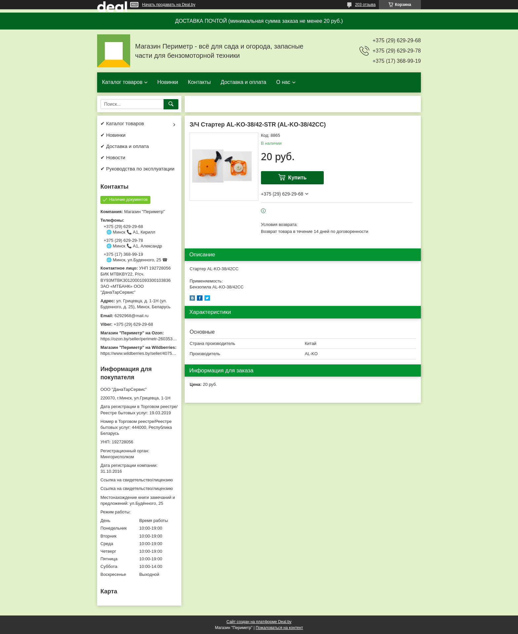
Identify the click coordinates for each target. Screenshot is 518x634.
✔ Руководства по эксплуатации (137, 168)
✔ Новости (112, 157)
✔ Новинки (113, 135)
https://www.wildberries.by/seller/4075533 (139, 353)
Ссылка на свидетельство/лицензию (136, 479)
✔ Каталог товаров (122, 123)
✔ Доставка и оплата (124, 146)
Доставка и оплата (243, 82)
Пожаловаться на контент (279, 627)
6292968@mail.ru (132, 315)
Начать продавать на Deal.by (168, 4)
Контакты (199, 82)
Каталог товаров (122, 82)
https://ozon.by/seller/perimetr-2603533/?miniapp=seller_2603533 (162, 338)
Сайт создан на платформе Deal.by (259, 621)
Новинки (167, 82)
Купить (297, 177)
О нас (283, 82)
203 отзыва (365, 4)
